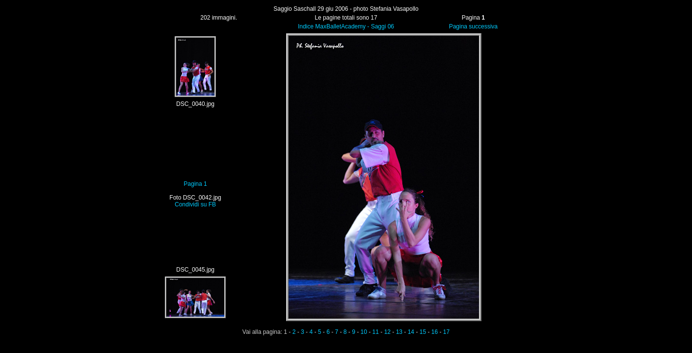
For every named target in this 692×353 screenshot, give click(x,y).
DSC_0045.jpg (195, 269)
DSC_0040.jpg (195, 104)
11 (376, 331)
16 (434, 331)
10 (364, 331)
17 (446, 331)
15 (423, 331)
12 (387, 331)
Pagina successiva (473, 26)
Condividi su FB (195, 204)
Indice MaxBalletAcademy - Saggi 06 (346, 26)
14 (411, 331)
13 (399, 331)
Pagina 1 (195, 183)
